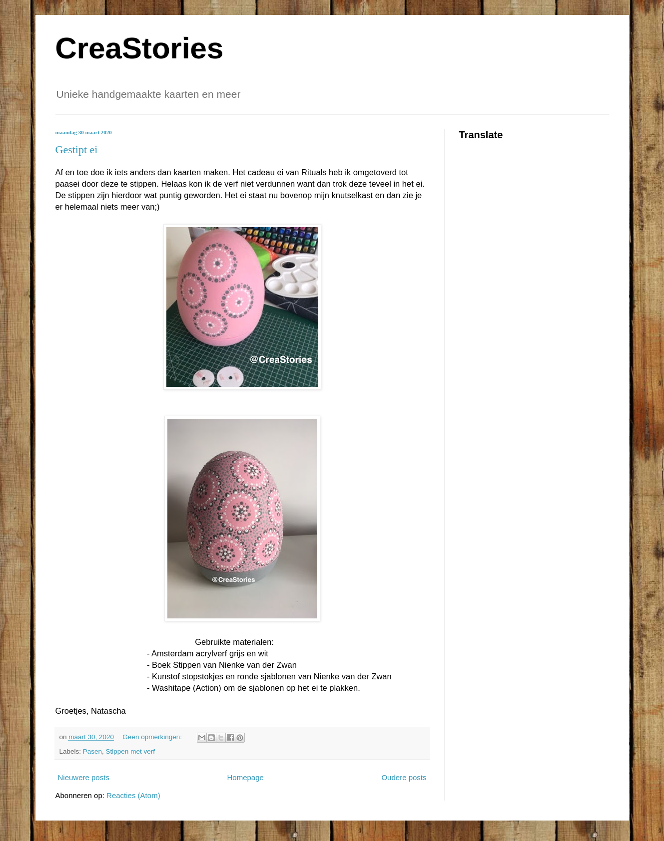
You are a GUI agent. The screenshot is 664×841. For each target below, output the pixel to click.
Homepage (245, 777)
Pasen (92, 751)
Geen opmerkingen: (152, 737)
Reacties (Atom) (133, 795)
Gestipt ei (76, 149)
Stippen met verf (130, 751)
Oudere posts (403, 777)
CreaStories (139, 48)
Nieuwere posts (83, 777)
